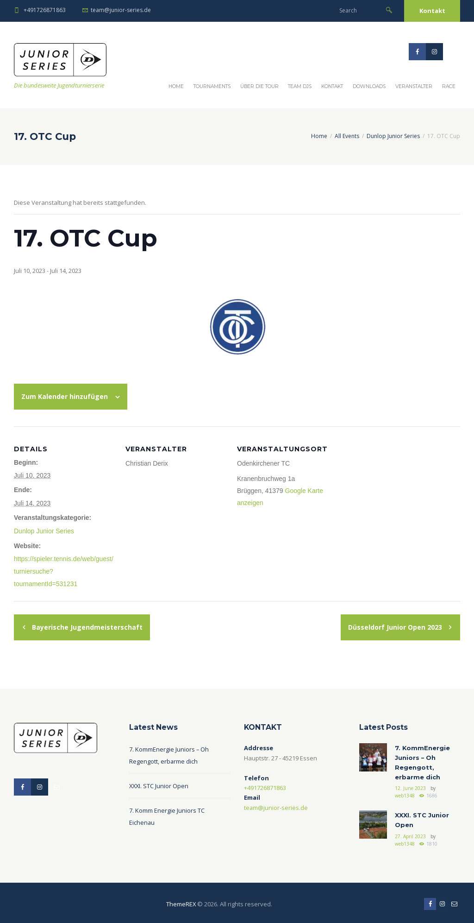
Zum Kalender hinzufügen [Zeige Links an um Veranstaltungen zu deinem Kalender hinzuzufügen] (64, 396)
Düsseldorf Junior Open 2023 (396, 625)
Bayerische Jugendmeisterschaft (86, 625)
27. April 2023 (410, 833)
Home (176, 86)
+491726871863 (45, 10)
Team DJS (300, 86)
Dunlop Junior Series (393, 136)
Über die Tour (259, 86)
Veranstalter (413, 86)
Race (448, 86)
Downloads (369, 86)
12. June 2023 (410, 786)
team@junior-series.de (121, 10)
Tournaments (212, 86)
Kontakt (432, 10)
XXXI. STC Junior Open (159, 784)
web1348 (405, 793)
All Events (347, 136)
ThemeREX (181, 901)
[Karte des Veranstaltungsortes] (404, 490)
